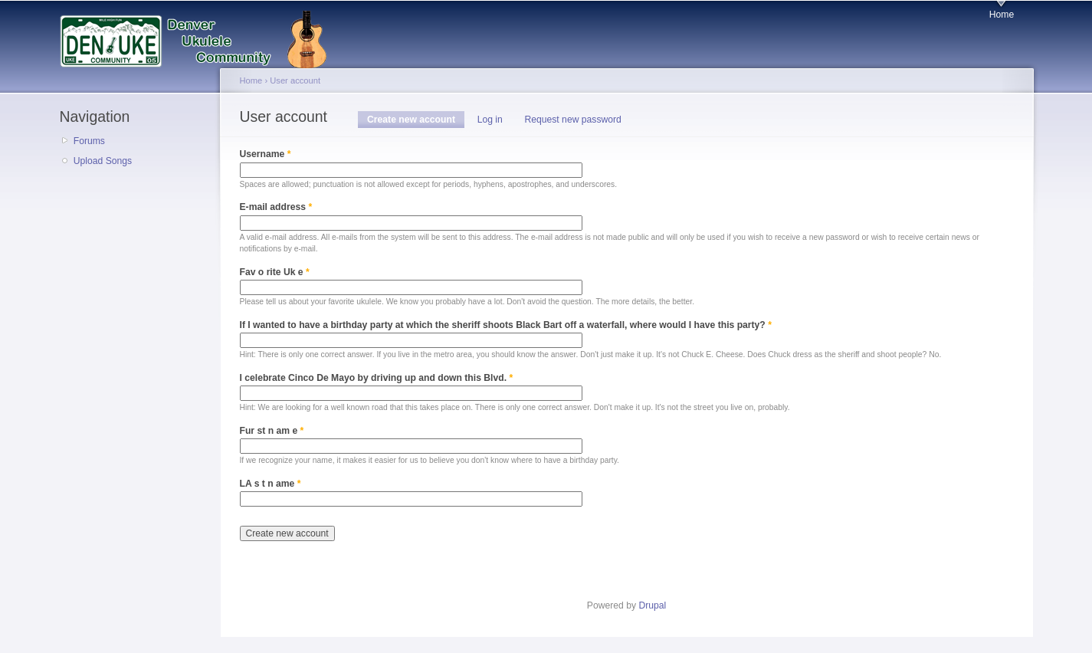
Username (265, 154)
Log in (490, 119)
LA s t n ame (270, 483)
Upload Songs (103, 161)
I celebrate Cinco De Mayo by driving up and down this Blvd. (376, 377)
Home (1001, 14)
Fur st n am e (272, 430)
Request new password (572, 119)
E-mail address (276, 207)
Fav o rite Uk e (275, 272)
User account (295, 80)
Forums (89, 141)
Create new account (415, 119)
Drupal (652, 605)
